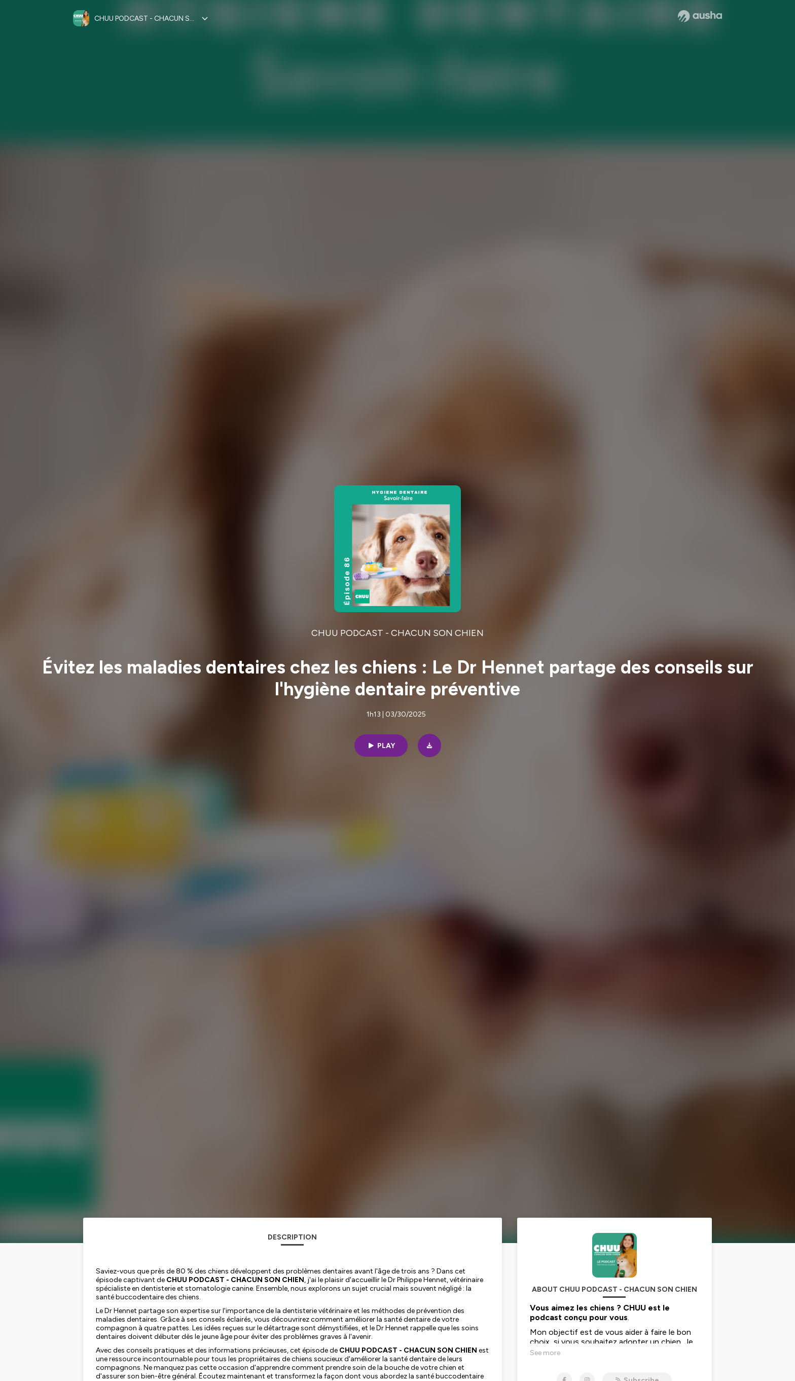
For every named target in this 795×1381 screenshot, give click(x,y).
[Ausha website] (700, 16)
